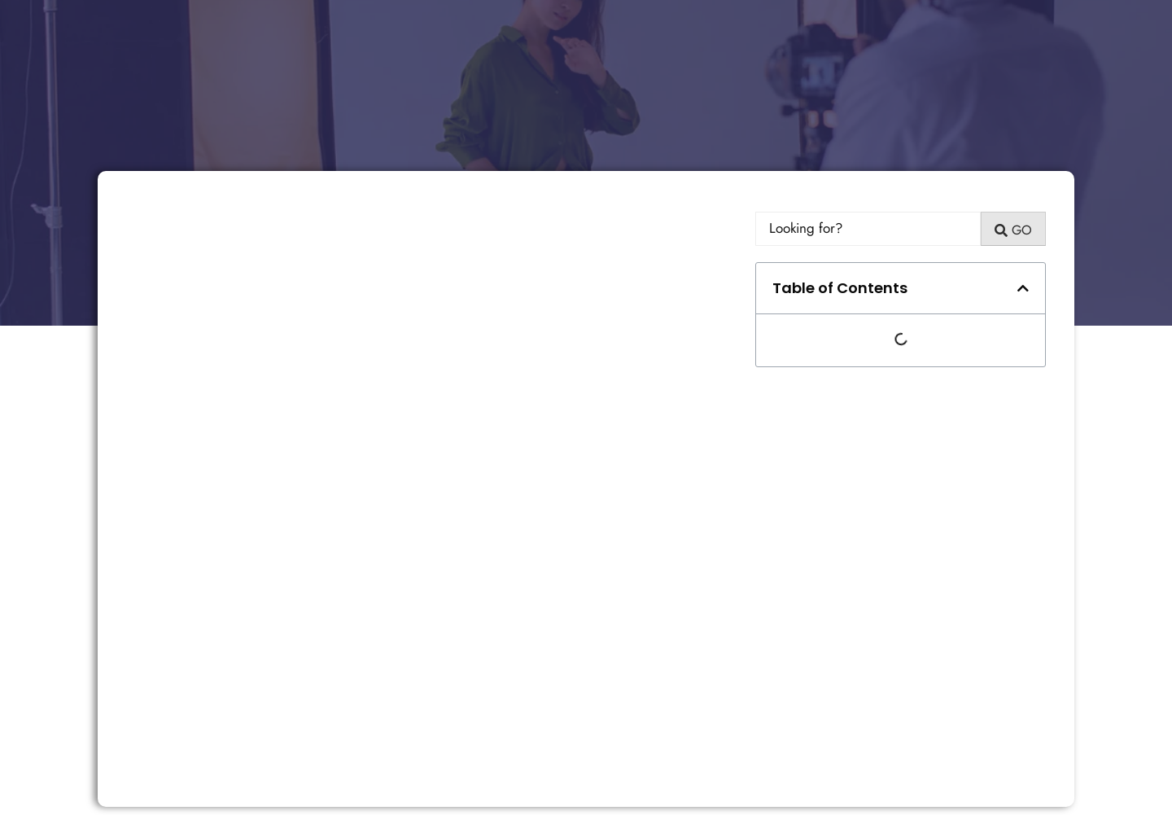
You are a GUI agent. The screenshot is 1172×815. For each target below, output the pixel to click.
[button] (1023, 288)
